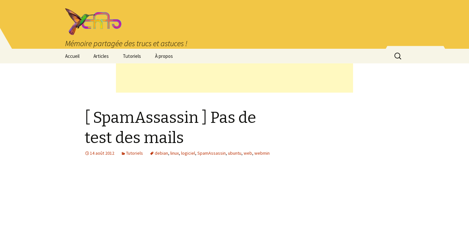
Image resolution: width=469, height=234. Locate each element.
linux (174, 153)
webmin (262, 153)
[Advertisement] (234, 78)
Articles (101, 56)
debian (161, 153)
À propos (164, 56)
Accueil (72, 56)
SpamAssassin (211, 153)
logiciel (188, 153)
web (248, 153)
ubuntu (234, 153)
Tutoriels (132, 56)
